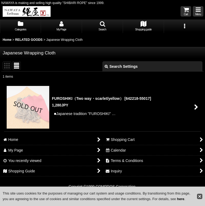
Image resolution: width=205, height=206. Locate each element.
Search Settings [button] (121, 66)
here (180, 199)
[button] (198, 11)
